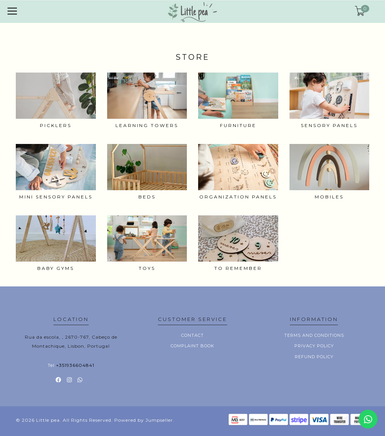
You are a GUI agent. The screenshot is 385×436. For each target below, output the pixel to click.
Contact (192, 335)
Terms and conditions (314, 335)
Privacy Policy (314, 345)
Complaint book (192, 345)
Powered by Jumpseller (143, 420)
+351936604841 (75, 365)
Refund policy (314, 356)
